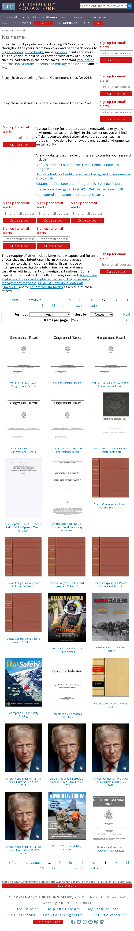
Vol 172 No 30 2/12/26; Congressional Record (23, 450)
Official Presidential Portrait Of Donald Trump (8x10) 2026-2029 (110, 782)
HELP (85, 23)
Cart (98, 23)
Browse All (16, 17)
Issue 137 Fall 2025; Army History (110, 649)
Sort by (81, 314)
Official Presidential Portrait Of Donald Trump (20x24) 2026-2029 (66, 782)
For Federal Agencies (63, 915)
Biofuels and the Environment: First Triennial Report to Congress (77, 167)
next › (77, 305)
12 (93, 862)
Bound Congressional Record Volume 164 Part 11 (23, 584)
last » (94, 305)
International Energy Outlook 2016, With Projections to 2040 (81, 189)
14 (126, 300)
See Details (67, 886)
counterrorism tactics (46, 287)
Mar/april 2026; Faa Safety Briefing (23, 714)
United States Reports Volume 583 (110, 705)
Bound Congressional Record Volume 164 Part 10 (110, 506)
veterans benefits (34, 64)
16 (53, 305)
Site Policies (27, 909)
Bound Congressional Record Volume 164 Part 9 (23, 640)
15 (42, 305)
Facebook (73, 922)
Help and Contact (63, 909)
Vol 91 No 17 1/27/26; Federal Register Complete (111, 450)
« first (14, 300)
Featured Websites (109, 915)
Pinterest (96, 922)
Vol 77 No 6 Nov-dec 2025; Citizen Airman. (67, 650)
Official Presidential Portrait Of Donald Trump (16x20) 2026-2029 (23, 782)
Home (5, 30)
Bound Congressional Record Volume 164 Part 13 (110, 584)
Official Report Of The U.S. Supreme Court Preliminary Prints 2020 (67, 527)
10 (81, 300)
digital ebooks (12, 52)
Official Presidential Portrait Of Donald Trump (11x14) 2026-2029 (23, 850)
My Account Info (103, 909)
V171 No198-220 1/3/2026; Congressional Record (67, 450)
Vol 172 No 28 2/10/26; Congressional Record (23, 384)
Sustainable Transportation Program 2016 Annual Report (79, 183)
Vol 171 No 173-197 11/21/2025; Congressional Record (110, 384)
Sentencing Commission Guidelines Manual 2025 (110, 849)
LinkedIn (102, 922)
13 (115, 300)
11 (92, 300)
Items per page (56, 320)
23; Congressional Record (66, 382)
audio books (34, 52)
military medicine (68, 64)
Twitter (79, 922)
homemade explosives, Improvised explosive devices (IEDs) (49, 277)
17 (53, 868)
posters (61, 52)
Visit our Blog (48, 922)
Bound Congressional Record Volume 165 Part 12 (67, 584)
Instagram (85, 922)
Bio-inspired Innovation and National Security (70, 194)
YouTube (90, 922)
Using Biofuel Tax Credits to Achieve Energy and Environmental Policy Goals (83, 176)
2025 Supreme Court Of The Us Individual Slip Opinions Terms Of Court (23, 527)
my (68, 23)
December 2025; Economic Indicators (67, 715)
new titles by (29, 23)
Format (20, 314)
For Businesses (20, 915)
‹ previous (34, 300)
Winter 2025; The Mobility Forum (67, 847)
